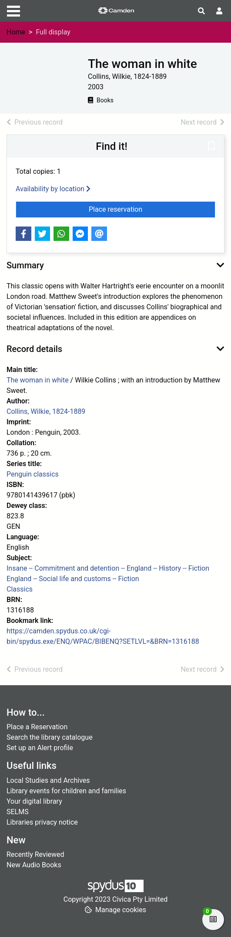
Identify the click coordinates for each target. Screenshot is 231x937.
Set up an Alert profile (40, 748)
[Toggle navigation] (13, 10)
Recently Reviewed (35, 854)
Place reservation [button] (151, 208)
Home (16, 32)
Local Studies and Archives (48, 780)
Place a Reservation (37, 727)
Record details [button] (34, 349)
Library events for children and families (66, 791)
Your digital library (34, 801)
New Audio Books (34, 865)
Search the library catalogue (50, 737)
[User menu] (219, 11)
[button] (211, 146)
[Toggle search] (201, 11)
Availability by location (53, 189)
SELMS (18, 812)
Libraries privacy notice (42, 822)
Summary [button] (25, 265)
